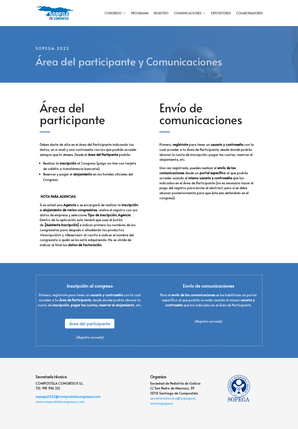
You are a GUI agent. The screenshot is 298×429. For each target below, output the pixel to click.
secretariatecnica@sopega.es (173, 398)
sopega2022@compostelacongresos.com (68, 396)
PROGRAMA (139, 13)
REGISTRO (161, 13)
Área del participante (89, 324)
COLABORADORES (249, 13)
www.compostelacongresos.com (60, 401)
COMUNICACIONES (187, 13)
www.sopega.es (161, 403)
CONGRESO (113, 13)
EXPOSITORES (221, 13)
